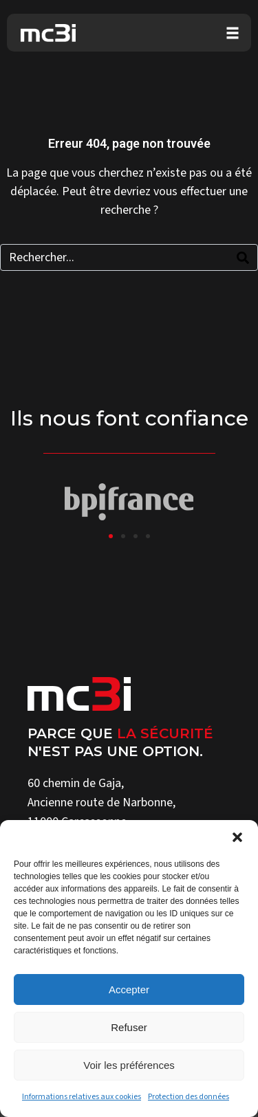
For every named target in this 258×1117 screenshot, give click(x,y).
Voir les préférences (129, 1065)
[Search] (242, 257)
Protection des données (188, 1097)
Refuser (129, 1027)
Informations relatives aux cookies (81, 1097)
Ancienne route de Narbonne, (101, 802)
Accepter (129, 989)
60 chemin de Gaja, (76, 783)
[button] (237, 837)
